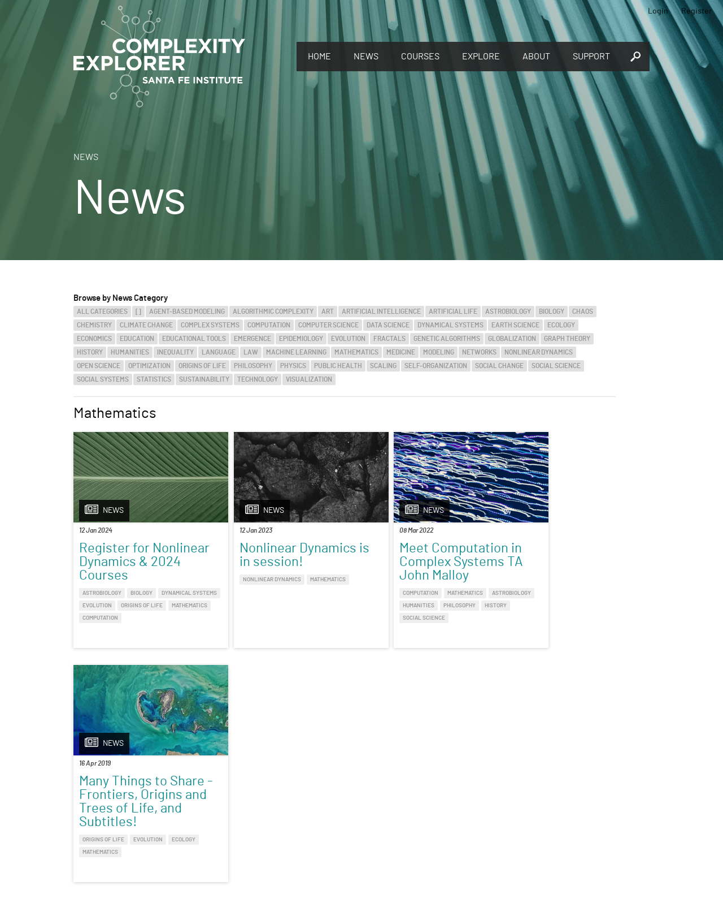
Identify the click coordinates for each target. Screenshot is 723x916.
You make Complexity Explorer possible (261, 801)
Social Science (556, 365)
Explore (481, 56)
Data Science (388, 325)
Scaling (383, 365)
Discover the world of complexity (71, 800)
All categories (102, 311)
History (90, 352)
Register (696, 11)
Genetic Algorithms (446, 338)
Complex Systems (210, 325)
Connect (566, 782)
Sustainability (204, 379)
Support (591, 56)
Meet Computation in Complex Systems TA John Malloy (413, 562)
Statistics (154, 379)
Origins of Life (202, 365)
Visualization (309, 379)
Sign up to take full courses (415, 800)
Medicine (400, 352)
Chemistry (94, 325)
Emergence (252, 338)
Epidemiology (301, 338)
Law (250, 352)
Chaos (582, 311)
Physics (293, 365)
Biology (551, 311)
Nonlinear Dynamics (538, 352)
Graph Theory (567, 338)
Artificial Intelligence (381, 311)
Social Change (499, 365)
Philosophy (253, 365)
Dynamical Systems (450, 325)
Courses (420, 56)
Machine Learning (296, 352)
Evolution (348, 338)
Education (137, 338)
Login (658, 11)
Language (219, 352)
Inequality (175, 352)
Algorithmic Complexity (273, 311)
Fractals (389, 338)
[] (138, 311)
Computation (268, 325)
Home (319, 56)
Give (197, 786)
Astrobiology (508, 311)
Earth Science (515, 325)
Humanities (130, 352)
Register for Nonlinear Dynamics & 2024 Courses (137, 562)
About (536, 56)
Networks (479, 352)
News (366, 56)
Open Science (98, 365)
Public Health (338, 365)
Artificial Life (453, 311)
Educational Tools (194, 338)
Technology (257, 379)
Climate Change (146, 325)
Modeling (438, 352)
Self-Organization (435, 365)
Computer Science (328, 325)
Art (327, 311)
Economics (94, 338)
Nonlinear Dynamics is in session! (274, 555)
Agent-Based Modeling (187, 311)
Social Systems (103, 379)
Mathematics (356, 352)
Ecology (561, 325)
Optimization (149, 365)
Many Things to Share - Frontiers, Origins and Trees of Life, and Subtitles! (550, 569)
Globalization (512, 338)
